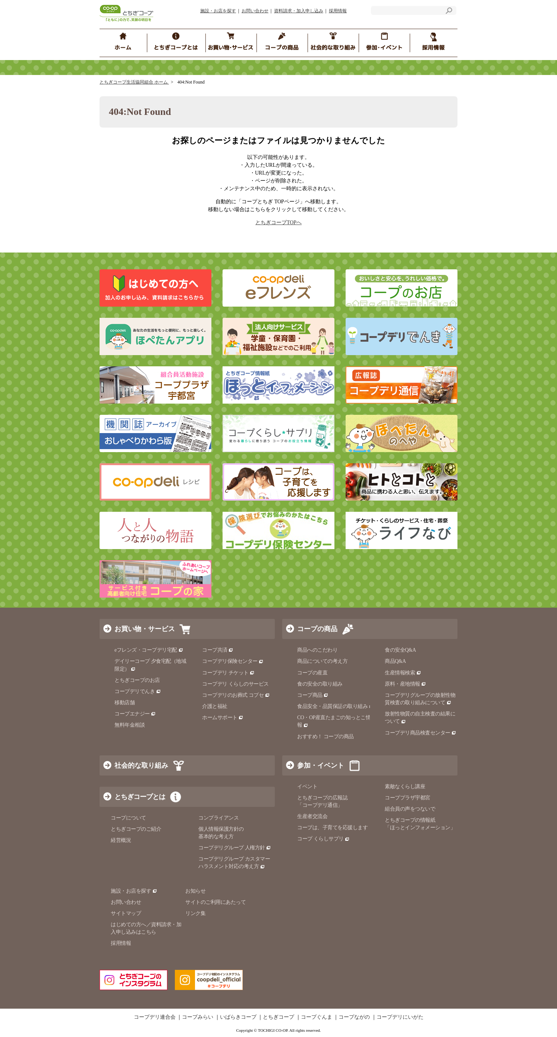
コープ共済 (217, 650)
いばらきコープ (238, 1017)
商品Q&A (395, 661)
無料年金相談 (129, 725)
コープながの (354, 1017)
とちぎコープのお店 (137, 680)
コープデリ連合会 (155, 1017)
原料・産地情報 (405, 684)
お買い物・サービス (144, 629)
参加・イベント (320, 765)
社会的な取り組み (141, 765)
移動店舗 (124, 702)
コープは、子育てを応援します (332, 827)
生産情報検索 (403, 673)
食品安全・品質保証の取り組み (335, 706)
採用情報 (338, 10)
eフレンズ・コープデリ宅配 (148, 650)
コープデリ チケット (228, 673)
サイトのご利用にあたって (215, 902)
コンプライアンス (218, 818)
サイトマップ (126, 913)
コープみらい (197, 1017)
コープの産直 (312, 673)
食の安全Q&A (400, 650)
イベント (307, 786)
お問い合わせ (255, 10)
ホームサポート (222, 717)
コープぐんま (316, 1017)
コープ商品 (312, 695)
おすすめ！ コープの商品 (325, 736)
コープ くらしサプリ (323, 839)
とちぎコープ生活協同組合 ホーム (134, 82)
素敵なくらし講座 (405, 786)
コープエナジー (135, 714)
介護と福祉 (214, 706)
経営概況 (121, 840)
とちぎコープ (278, 1017)
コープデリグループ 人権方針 (234, 847)
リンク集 (195, 913)
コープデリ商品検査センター (420, 733)
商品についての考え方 (322, 661)
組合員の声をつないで (410, 809)
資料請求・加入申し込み (298, 10)
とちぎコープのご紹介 (136, 829)
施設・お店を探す (218, 10)
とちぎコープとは (139, 797)
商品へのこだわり (317, 650)
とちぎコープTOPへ (278, 222)
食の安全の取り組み (320, 684)
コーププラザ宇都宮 (407, 798)
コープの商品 (317, 629)
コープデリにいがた (400, 1017)
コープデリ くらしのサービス (235, 684)
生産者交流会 (312, 816)
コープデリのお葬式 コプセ (236, 695)
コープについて (128, 818)
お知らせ (195, 891)
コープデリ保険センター (233, 661)
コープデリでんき (137, 691)
